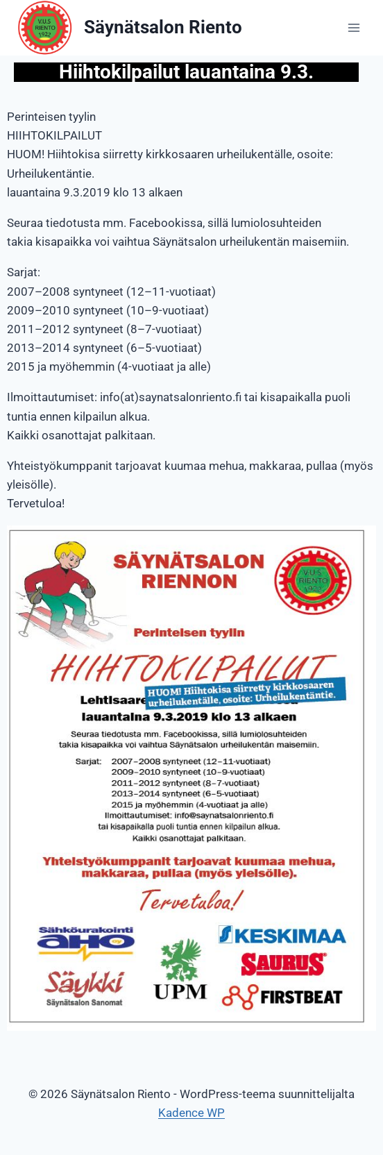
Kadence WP (191, 1113)
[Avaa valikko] (353, 27)
